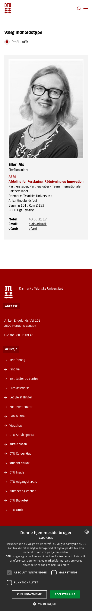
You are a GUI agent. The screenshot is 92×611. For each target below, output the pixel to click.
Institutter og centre (23, 378)
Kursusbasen (18, 444)
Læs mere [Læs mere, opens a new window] (63, 565)
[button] (85, 8)
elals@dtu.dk (38, 224)
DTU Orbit (16, 510)
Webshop (15, 425)
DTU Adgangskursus (23, 481)
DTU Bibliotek (18, 500)
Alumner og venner (22, 491)
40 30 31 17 (38, 219)
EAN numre (17, 416)
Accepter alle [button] (65, 594)
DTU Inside (16, 472)
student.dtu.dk (19, 463)
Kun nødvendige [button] (29, 594)
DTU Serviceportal (22, 435)
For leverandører (20, 407)
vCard (33, 229)
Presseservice (19, 388)
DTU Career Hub (20, 453)
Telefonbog (17, 360)
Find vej (14, 369)
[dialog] (46, 568)
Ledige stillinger (20, 397)
